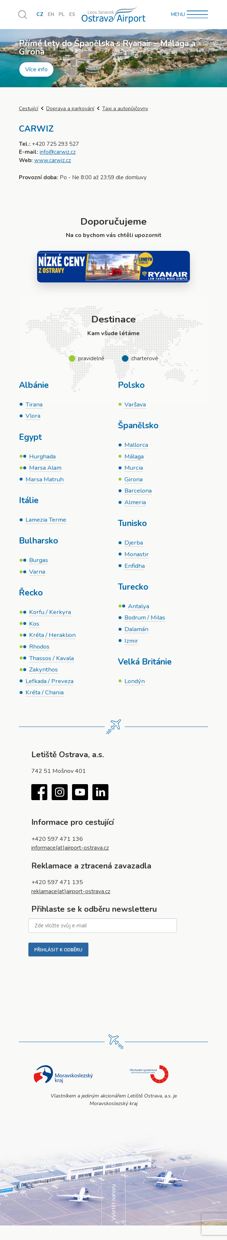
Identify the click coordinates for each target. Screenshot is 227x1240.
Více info (36, 69)
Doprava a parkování (70, 108)
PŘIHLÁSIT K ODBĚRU (58, 952)
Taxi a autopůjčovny (125, 108)
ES (72, 14)
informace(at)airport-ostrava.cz (71, 851)
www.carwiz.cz (52, 160)
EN (51, 14)
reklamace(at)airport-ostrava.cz (71, 894)
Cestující (28, 108)
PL (62, 14)
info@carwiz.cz (58, 152)
